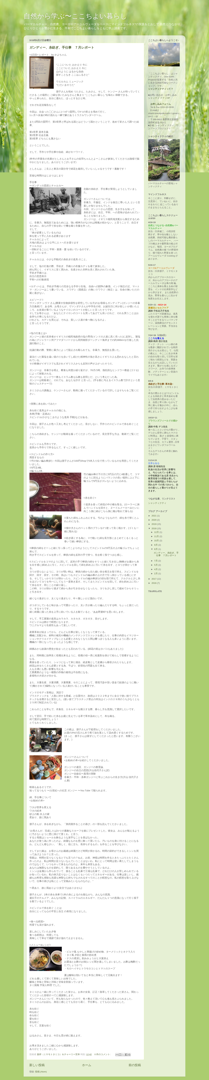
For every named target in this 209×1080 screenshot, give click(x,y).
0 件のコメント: (102, 1054)
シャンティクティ (157, 503)
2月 (156, 573)
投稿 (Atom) (41, 1071)
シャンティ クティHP (159, 98)
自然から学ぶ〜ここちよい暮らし (75, 16)
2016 (154, 583)
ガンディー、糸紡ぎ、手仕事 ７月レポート (61, 47)
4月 (156, 569)
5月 (156, 565)
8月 (156, 549)
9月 (156, 545)
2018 (154, 528)
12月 (157, 532)
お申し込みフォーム (160, 104)
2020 (154, 520)
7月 (156, 561)
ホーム (86, 1065)
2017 (154, 579)
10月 (157, 540)
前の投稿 (135, 1065)
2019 (154, 524)
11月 (157, 536)
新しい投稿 (37, 1065)
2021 (154, 515)
